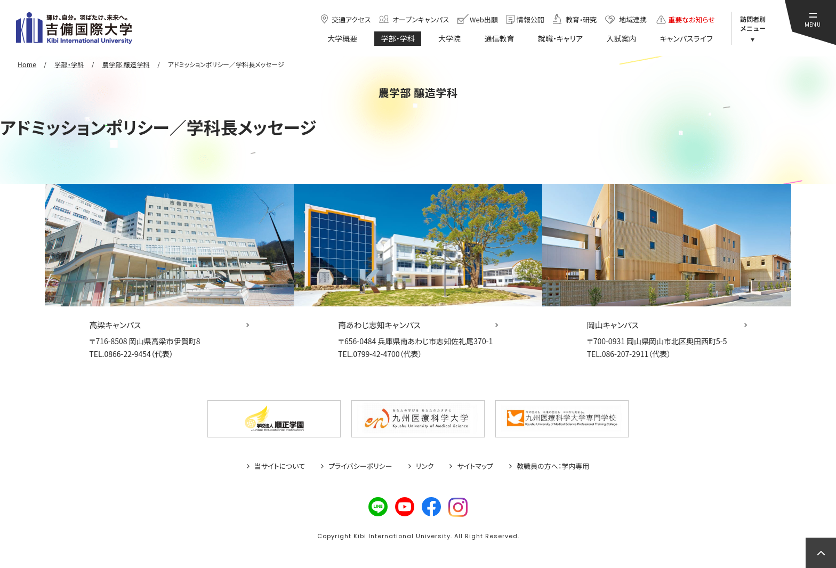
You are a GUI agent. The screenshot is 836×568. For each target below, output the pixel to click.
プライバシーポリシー (360, 466)
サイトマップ (475, 466)
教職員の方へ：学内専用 (553, 466)
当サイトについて (279, 466)
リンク (425, 466)
